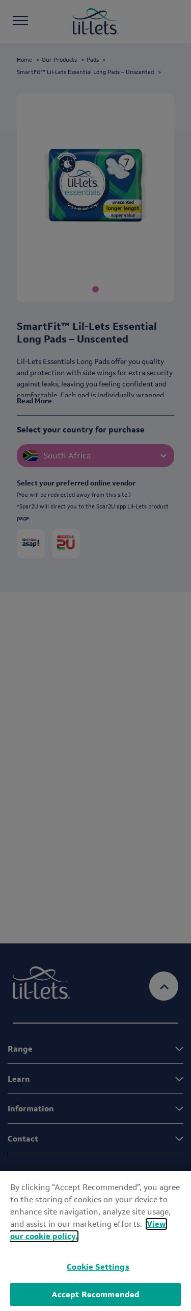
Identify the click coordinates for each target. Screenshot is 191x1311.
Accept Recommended (95, 1294)
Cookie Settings (98, 1267)
